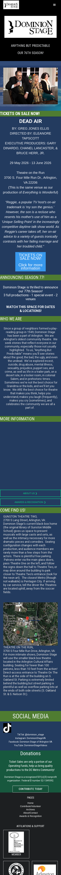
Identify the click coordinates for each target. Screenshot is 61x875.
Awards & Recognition (30, 816)
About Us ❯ (30, 493)
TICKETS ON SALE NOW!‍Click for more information (30, 261)
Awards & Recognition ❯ (30, 502)
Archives (30, 809)
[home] (5, 4)
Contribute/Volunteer (30, 806)
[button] (54, 5)
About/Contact (30, 812)
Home (30, 803)
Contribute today (30, 789)
